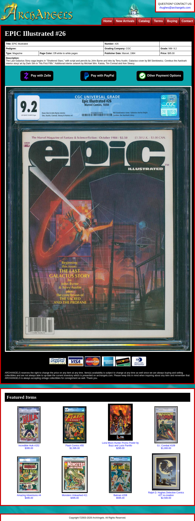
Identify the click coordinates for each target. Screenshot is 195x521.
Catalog (144, 21)
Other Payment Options (160, 76)
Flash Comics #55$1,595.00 (74, 428)
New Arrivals (125, 21)
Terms (158, 21)
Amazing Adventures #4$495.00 (29, 477)
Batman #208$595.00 (120, 477)
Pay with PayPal (98, 76)
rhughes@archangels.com (175, 7)
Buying (172, 21)
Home (107, 21)
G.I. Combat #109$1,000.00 (166, 428)
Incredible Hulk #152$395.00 (29, 428)
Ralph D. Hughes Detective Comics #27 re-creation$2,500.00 (166, 476)
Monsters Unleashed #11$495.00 (75, 477)
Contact (187, 21)
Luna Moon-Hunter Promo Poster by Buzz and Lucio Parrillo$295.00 (120, 427)
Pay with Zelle (36, 76)
